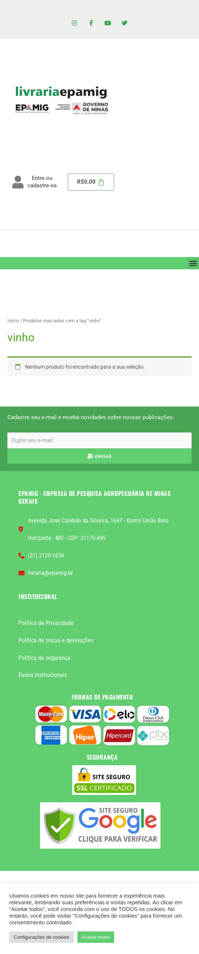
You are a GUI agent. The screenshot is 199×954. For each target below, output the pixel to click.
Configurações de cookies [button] (41, 937)
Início (13, 320)
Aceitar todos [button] (96, 937)
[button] (193, 263)
